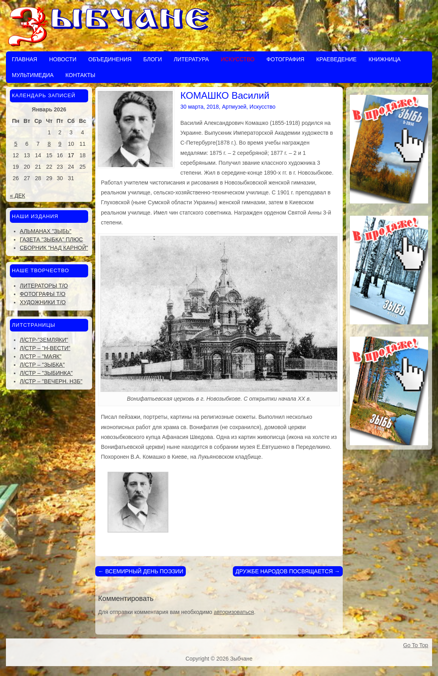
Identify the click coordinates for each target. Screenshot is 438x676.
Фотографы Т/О (42, 294)
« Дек (17, 195)
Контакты (81, 75)
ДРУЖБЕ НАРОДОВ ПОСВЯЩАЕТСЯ (288, 571)
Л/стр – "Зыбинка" (46, 373)
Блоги (152, 59)
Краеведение (336, 59)
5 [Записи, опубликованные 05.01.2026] (15, 144)
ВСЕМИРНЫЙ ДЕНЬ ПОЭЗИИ (140, 571)
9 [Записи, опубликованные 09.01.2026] (59, 144)
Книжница (384, 59)
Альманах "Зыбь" (46, 231)
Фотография (285, 59)
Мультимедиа (33, 75)
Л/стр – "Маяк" (40, 356)
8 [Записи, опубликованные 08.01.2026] (49, 144)
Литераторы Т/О (44, 285)
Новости (62, 59)
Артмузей (234, 107)
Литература (191, 59)
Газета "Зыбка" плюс (51, 239)
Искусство (237, 59)
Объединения (109, 59)
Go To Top (415, 645)
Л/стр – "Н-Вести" (45, 348)
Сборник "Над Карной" (54, 248)
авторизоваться (234, 612)
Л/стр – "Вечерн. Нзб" (51, 381)
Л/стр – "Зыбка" (42, 365)
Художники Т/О (43, 302)
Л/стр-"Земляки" (44, 340)
